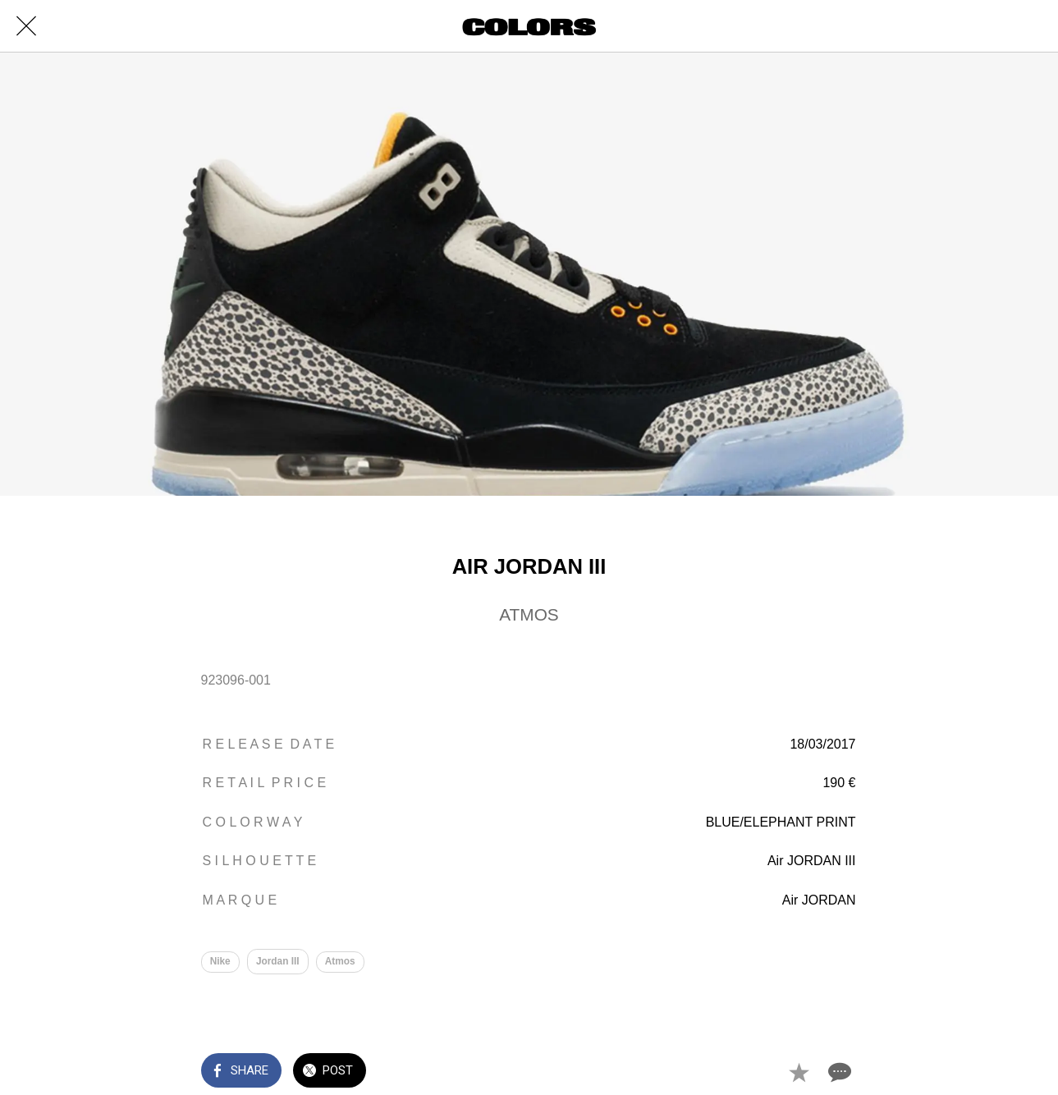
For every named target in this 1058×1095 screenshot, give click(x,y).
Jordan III (278, 961)
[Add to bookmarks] (798, 1072)
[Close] (26, 26)
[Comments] (838, 1072)
